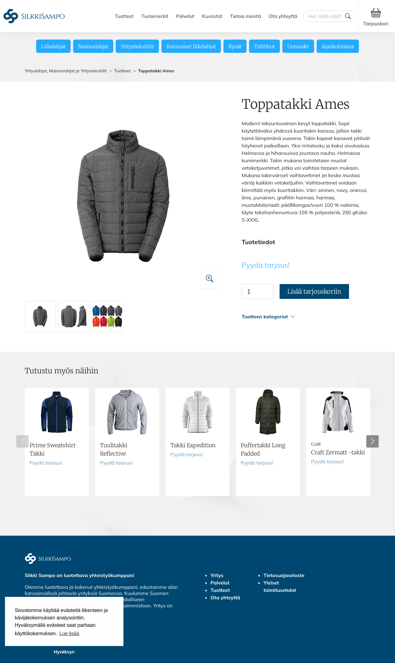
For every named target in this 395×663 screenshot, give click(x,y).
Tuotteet (124, 16)
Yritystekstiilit (137, 46)
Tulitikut (264, 46)
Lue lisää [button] (69, 633)
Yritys (216, 575)
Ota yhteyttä (283, 16)
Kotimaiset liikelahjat (191, 46)
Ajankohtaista (338, 46)
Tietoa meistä (245, 16)
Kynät (235, 46)
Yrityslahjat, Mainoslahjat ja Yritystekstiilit (66, 71)
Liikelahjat (53, 46)
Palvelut (185, 16)
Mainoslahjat (93, 46)
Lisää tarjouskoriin (314, 291)
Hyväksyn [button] (64, 651)
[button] (306, 317)
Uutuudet (298, 46)
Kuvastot (212, 16)
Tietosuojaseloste (284, 575)
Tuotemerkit (154, 16)
